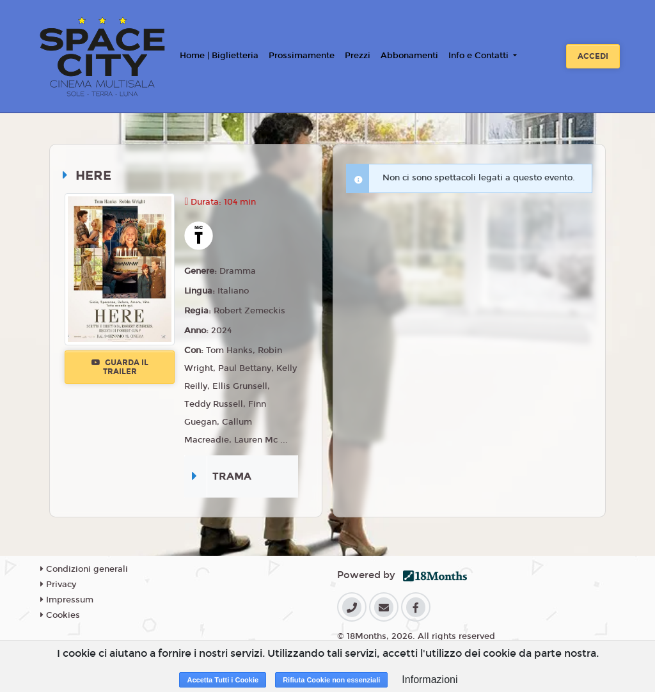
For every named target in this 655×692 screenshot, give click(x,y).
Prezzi (357, 56)
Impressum (66, 600)
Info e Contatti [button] (479, 56)
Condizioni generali (84, 569)
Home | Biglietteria (219, 56)
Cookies (60, 615)
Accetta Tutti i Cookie (222, 680)
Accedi (593, 56)
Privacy (58, 584)
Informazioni (429, 679)
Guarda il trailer (119, 367)
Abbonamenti (409, 56)
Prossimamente (302, 56)
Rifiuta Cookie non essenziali (331, 680)
